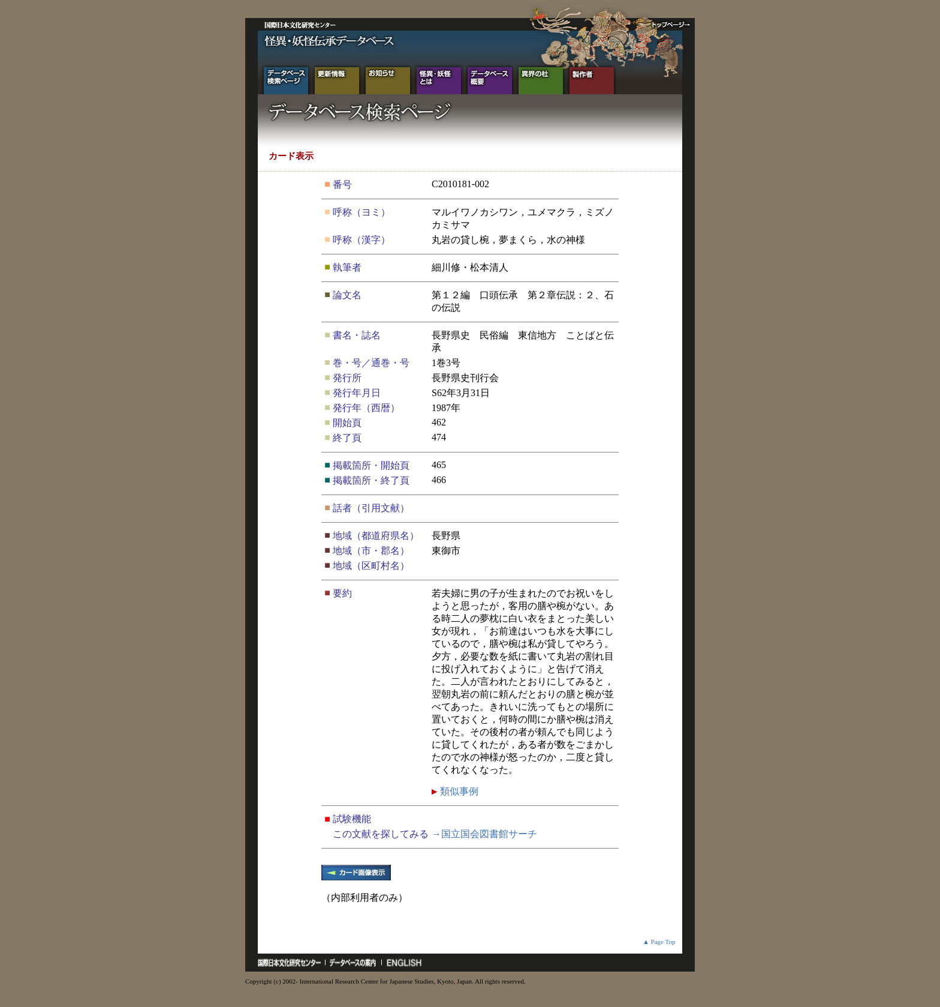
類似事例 (458, 791)
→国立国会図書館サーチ (484, 834)
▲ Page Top (659, 941)
